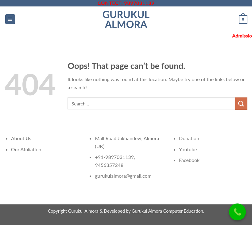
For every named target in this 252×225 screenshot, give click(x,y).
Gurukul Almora (126, 19)
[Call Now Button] (237, 211)
